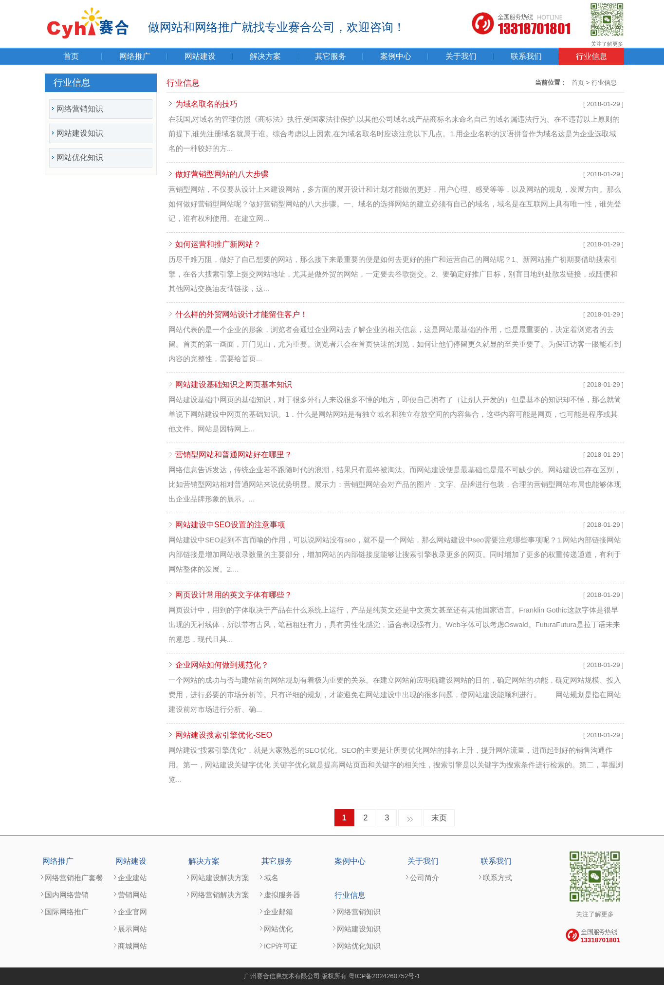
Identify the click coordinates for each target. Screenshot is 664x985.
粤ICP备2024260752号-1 (384, 976)
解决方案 (265, 56)
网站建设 (200, 56)
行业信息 (591, 56)
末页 (439, 818)
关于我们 (461, 56)
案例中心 (395, 56)
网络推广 (134, 56)
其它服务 (330, 56)
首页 (71, 56)
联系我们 (526, 56)
